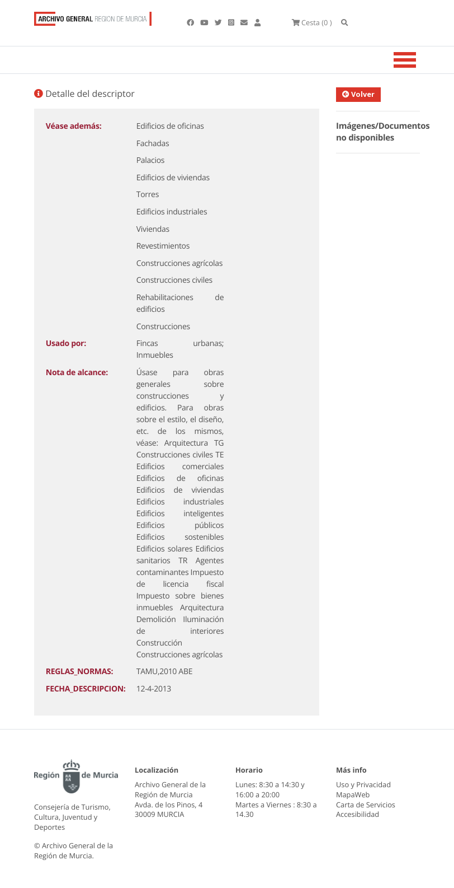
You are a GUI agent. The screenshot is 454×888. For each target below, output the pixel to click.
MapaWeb (353, 794)
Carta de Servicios (365, 805)
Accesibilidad (357, 814)
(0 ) (312, 22)
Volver (361, 94)
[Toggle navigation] (419, 59)
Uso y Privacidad (363, 784)
